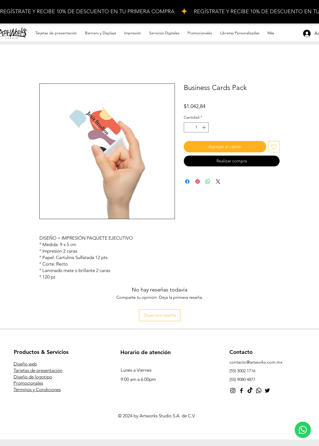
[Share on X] (218, 181)
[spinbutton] (196, 127)
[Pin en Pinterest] (197, 181)
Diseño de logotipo (32, 377)
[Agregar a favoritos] (274, 146)
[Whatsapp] (258, 390)
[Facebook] (241, 390)
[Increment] (204, 127)
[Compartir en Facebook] (187, 181)
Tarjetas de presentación (37, 370)
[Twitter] (267, 390)
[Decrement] (188, 127)
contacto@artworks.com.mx (256, 362)
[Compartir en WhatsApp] (208, 181)
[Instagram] (232, 390)
